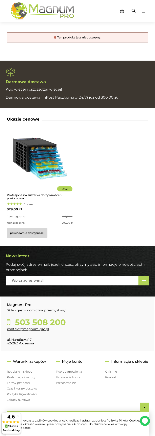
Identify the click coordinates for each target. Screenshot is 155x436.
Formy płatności (18, 383)
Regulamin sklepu (19, 371)
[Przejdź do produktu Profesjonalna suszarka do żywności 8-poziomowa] (39, 164)
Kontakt (110, 377)
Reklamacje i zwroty (21, 377)
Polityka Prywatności (22, 394)
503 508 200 (39, 322)
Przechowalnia (66, 383)
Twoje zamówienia (69, 371)
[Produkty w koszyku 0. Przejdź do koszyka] (122, 11)
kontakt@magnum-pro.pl (28, 329)
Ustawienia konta (68, 377)
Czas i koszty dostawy (22, 388)
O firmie (111, 371)
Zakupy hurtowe (18, 400)
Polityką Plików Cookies (123, 420)
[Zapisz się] (143, 280)
